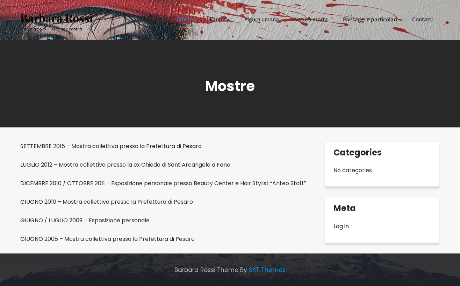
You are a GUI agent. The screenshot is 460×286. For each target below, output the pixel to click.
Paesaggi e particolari (370, 19)
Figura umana (261, 19)
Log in (341, 226)
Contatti (422, 19)
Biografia (150, 19)
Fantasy (219, 19)
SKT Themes (267, 270)
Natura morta (311, 19)
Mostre (186, 19)
